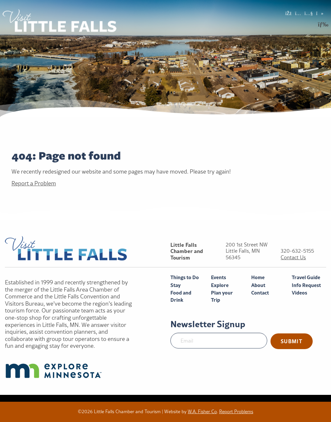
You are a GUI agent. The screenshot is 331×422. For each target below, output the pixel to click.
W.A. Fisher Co (202, 411)
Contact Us (293, 257)
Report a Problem (33, 183)
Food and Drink (180, 296)
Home (258, 277)
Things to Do (184, 277)
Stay (175, 285)
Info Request (306, 285)
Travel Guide (306, 277)
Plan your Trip (222, 296)
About (258, 285)
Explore (220, 285)
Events (218, 277)
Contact (260, 292)
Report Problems (236, 411)
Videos (299, 292)
